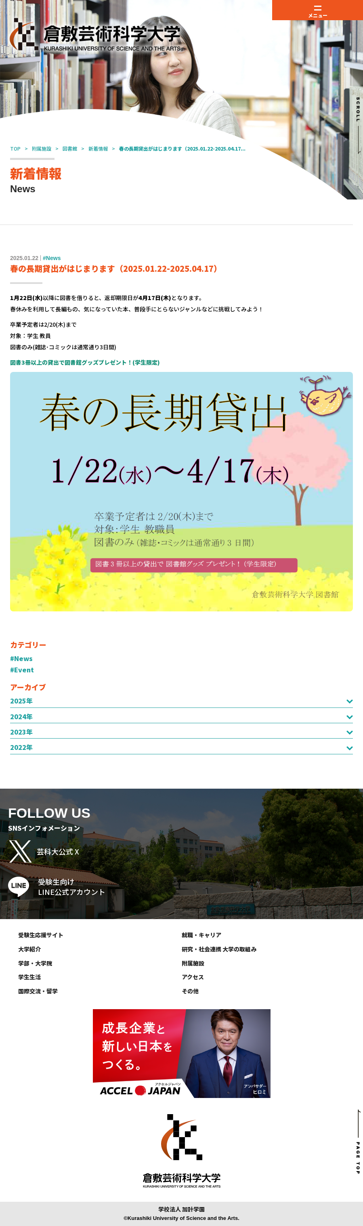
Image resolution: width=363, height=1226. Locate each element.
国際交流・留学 (38, 991)
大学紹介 (29, 949)
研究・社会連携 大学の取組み (219, 949)
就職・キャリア (201, 935)
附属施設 (41, 148)
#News (21, 658)
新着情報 (98, 148)
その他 (190, 991)
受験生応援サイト (40, 935)
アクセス (193, 977)
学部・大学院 (35, 963)
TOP (15, 148)
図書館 (70, 148)
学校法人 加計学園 (181, 1209)
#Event (22, 669)
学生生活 (29, 977)
